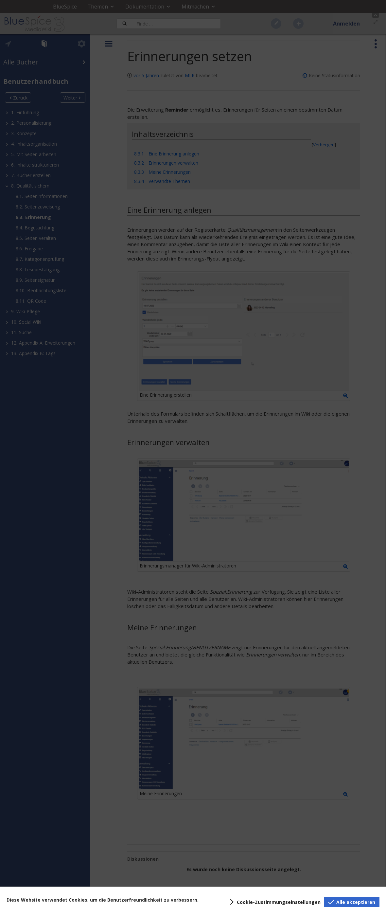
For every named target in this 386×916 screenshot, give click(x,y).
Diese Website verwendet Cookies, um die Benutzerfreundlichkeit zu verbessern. (103, 900)
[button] (274, 902)
